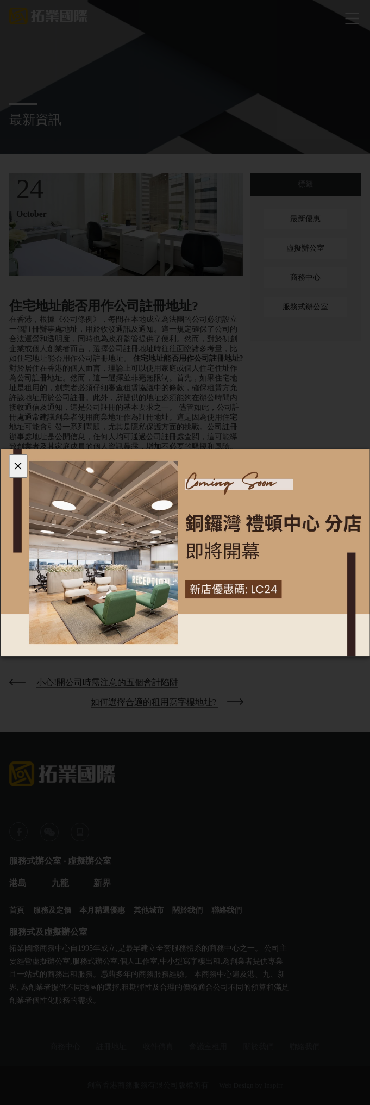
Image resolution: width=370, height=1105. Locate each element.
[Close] (18, 466)
